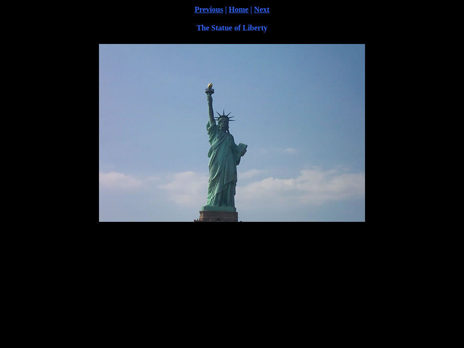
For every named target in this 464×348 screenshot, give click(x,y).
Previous (209, 9)
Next (261, 9)
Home (239, 9)
